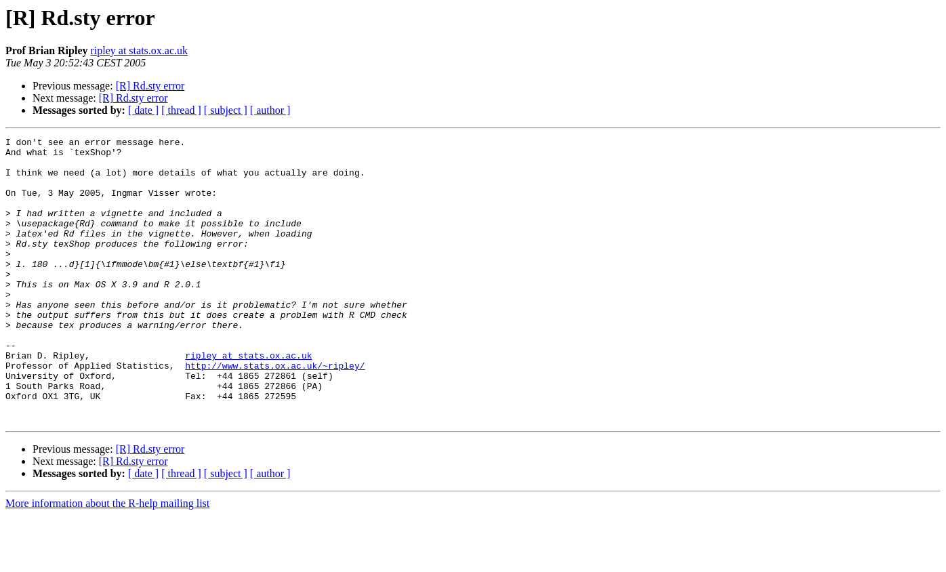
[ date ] (143, 110)
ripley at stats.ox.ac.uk (139, 50)
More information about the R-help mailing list (107, 560)
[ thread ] (181, 110)
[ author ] (270, 110)
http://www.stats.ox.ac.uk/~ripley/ (275, 412)
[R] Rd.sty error (150, 85)
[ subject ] (225, 110)
